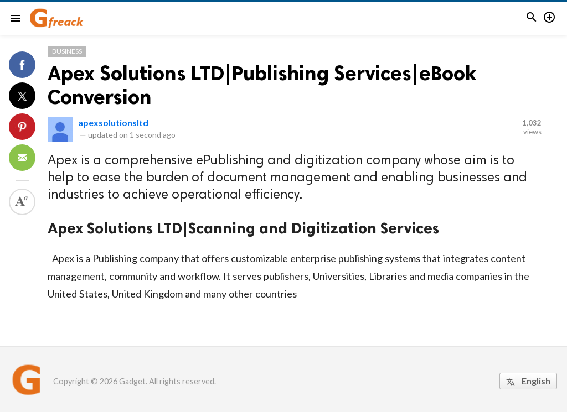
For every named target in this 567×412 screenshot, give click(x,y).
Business (67, 51)
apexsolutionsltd (113, 122)
